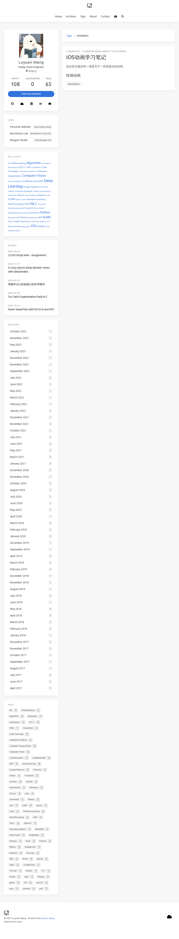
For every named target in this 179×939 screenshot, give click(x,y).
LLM (48, 195)
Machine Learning (36, 199)
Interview (12, 195)
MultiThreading (16, 204)
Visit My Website (31, 93)
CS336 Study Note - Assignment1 (27, 255)
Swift (17, 221)
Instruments (45, 191)
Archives (71, 16)
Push (28, 213)
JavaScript (33, 195)
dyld (16, 226)
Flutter (11, 191)
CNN (28, 167)
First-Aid (44, 187)
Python (45, 212)
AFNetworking (18, 163)
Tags (83, 16)
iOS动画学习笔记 (86, 57)
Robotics (24, 217)
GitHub (36, 191)
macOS (41, 226)
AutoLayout (13, 167)
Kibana (42, 195)
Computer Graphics (27, 171)
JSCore (20, 195)
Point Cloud (39, 208)
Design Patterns (31, 187)
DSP (40, 181)
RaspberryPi (13, 217)
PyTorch (35, 212)
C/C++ (22, 167)
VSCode (35, 221)
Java (26, 195)
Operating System (16, 208)
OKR (26, 204)
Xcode (10, 226)
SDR (40, 217)
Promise (22, 213)
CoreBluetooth (30, 181)
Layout (18, 199)
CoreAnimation (15, 181)
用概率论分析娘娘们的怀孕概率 (26, 284)
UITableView (25, 221)
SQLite (11, 221)
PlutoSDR (29, 208)
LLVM (11, 199)
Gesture (28, 191)
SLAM (47, 217)
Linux (24, 199)
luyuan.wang (47, 918)
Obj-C (33, 203)
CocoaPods (36, 167)
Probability (13, 213)
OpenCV (42, 204)
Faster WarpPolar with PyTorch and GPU (31, 309)
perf (18, 231)
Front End (19, 191)
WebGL (43, 221)
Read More (74, 84)
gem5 (28, 226)
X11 (48, 221)
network (11, 231)
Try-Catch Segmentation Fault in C (28, 296)
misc (48, 226)
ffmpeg (21, 226)
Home (58, 16)
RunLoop (33, 217)
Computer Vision (34, 175)
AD (9, 163)
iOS (33, 226)
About (93, 16)
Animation (46, 163)
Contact (105, 16)
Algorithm (34, 163)
